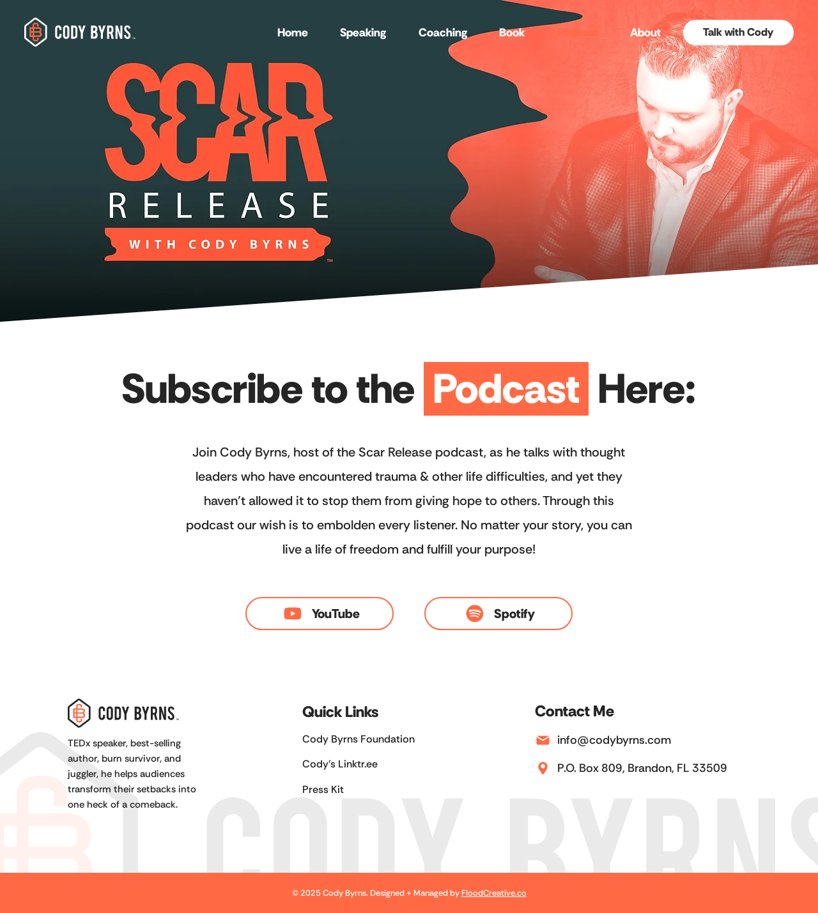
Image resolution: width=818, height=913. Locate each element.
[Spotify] (498, 613)
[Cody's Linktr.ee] (373, 764)
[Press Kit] (373, 789)
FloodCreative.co (494, 892)
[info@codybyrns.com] (648, 740)
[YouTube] (319, 613)
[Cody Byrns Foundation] (373, 739)
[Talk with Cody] (738, 32)
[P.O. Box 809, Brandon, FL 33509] (648, 768)
